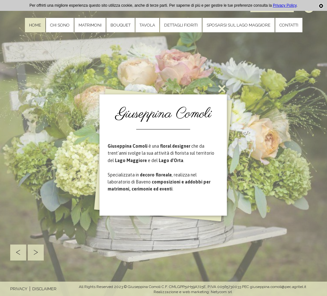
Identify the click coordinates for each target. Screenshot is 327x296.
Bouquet (120, 25)
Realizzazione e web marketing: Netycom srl (193, 292)
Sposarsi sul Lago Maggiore (238, 25)
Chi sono (60, 25)
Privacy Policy (285, 5)
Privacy (18, 288)
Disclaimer (44, 288)
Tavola (147, 25)
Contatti (288, 25)
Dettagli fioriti (181, 25)
